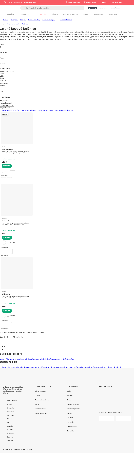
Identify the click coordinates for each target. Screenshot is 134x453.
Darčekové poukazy (73, 409)
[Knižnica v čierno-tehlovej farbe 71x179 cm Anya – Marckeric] (3, 324)
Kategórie (14, 20)
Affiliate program (72, 426)
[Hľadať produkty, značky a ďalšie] (54, 8)
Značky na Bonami (73, 404)
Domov (5, 20)
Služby (69, 391)
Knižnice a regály (49, 20)
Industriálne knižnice (38, 367)
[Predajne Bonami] (113, 398)
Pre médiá (70, 422)
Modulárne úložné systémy (64, 359)
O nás (69, 400)
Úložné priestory (34, 20)
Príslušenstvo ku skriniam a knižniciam (18, 359)
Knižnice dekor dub (24, 367)
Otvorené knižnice (99, 367)
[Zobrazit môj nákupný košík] (129, 8)
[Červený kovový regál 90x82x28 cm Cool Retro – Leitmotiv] (3, 179)
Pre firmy (70, 417)
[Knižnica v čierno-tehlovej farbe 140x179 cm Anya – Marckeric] (9, 251)
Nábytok (23, 20)
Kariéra (69, 413)
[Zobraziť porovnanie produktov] (124, 8)
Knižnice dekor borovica (8, 367)
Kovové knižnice (74, 367)
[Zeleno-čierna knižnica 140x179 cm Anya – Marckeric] (3, 251)
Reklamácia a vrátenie (42, 400)
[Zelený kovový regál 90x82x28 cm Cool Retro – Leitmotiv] (9, 179)
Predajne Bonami (40, 409)
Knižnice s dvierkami (113, 367)
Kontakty (69, 395)
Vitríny (2, 359)
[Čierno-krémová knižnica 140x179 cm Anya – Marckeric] (14, 251)
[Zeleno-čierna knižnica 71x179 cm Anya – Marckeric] (9, 324)
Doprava (37, 395)
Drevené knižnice (62, 367)
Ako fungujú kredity (41, 413)
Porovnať (11, 171)
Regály (52, 359)
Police (47, 359)
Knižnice (69, 20)
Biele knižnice (51, 367)
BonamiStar (70, 431)
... (4, 24)
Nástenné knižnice (38, 359)
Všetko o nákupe (40, 391)
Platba (37, 404)
